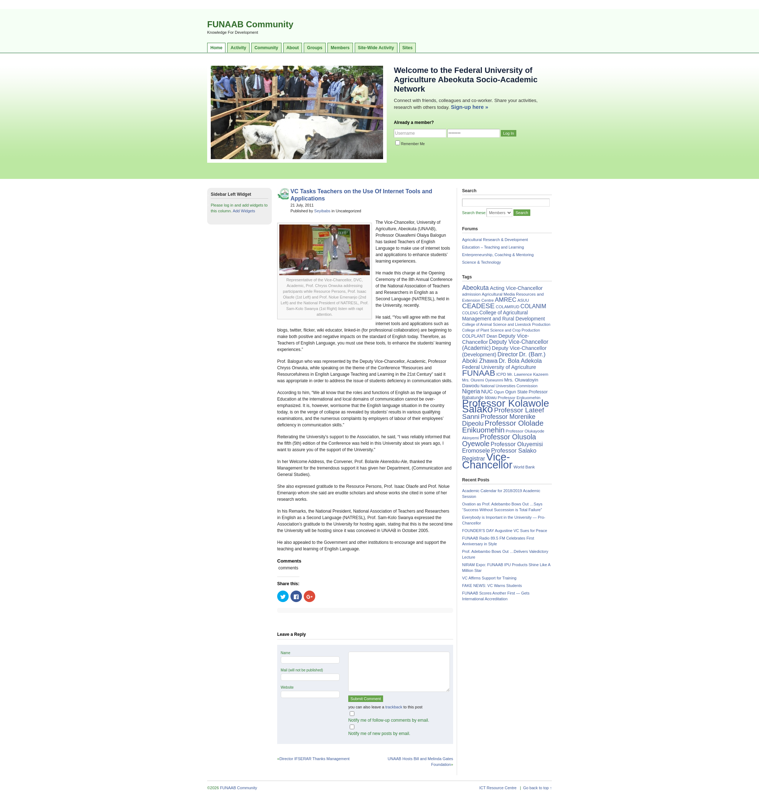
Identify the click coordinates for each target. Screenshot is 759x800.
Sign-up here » (469, 107)
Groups (314, 47)
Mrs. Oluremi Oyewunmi (482, 380)
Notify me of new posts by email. (379, 733)
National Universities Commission (509, 386)
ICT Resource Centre (498, 788)
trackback (393, 707)
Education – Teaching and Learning (493, 247)
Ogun (499, 392)
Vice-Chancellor (487, 461)
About (293, 47)
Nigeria (471, 391)
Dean (491, 336)
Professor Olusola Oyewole (499, 440)
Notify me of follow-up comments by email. (388, 720)
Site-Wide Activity (376, 47)
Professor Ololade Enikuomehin (503, 426)
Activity (238, 47)
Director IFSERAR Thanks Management (314, 759)
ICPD (501, 374)
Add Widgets (244, 211)
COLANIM (533, 306)
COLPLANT (473, 336)
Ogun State (516, 391)
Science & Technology (481, 262)
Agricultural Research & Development (495, 239)
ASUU (523, 300)
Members (340, 47)
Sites (407, 47)
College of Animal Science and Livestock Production (506, 324)
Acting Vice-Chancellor (516, 288)
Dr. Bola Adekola (520, 360)
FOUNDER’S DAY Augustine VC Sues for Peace (504, 530)
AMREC (505, 299)
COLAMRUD (508, 307)
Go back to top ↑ (537, 788)
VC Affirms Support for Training (489, 578)
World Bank (524, 467)
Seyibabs (322, 211)
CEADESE (478, 306)
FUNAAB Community (250, 24)
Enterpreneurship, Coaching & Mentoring (498, 255)
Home (216, 47)
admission (471, 294)
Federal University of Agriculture (499, 367)
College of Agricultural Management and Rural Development (503, 316)
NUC (487, 391)
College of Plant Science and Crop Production (501, 330)
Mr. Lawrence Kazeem (527, 374)
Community (266, 47)
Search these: (474, 213)
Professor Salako (513, 450)
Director (507, 354)
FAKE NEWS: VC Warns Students (492, 585)
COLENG (470, 313)
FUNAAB (478, 373)
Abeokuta (475, 287)
